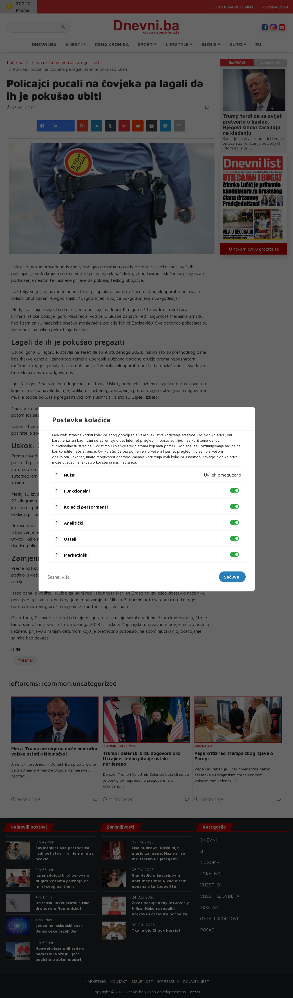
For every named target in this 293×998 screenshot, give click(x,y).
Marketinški (76, 554)
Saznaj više (59, 576)
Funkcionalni (77, 490)
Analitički (73, 522)
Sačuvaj (232, 576)
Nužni (69, 474)
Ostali (70, 538)
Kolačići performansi (86, 506)
